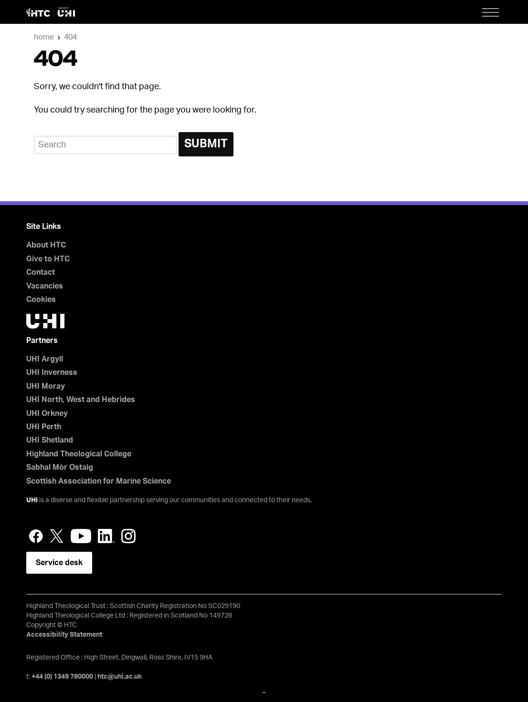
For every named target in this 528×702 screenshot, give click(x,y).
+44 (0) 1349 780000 (62, 676)
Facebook (36, 536)
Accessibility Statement (64, 634)
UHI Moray (45, 386)
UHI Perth (43, 427)
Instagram (128, 536)
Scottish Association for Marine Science (98, 481)
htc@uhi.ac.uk (119, 676)
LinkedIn (106, 536)
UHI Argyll (44, 359)
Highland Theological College (78, 454)
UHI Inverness (51, 372)
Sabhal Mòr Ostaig (59, 467)
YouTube (81, 536)
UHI (32, 500)
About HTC (46, 245)
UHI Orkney (47, 413)
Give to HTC (48, 259)
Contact (40, 272)
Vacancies (44, 286)
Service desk (59, 563)
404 (70, 37)
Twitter (57, 536)
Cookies (41, 299)
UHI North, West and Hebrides (80, 399)
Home (44, 37)
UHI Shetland (49, 440)
